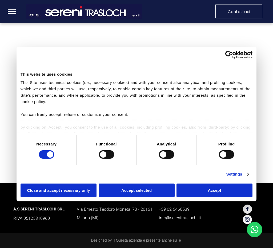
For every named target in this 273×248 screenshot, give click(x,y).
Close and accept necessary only (58, 190)
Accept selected (136, 190)
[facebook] (247, 210)
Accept (214, 190)
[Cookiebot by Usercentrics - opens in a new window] (229, 55)
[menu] (12, 11)
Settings (234, 174)
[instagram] (247, 220)
